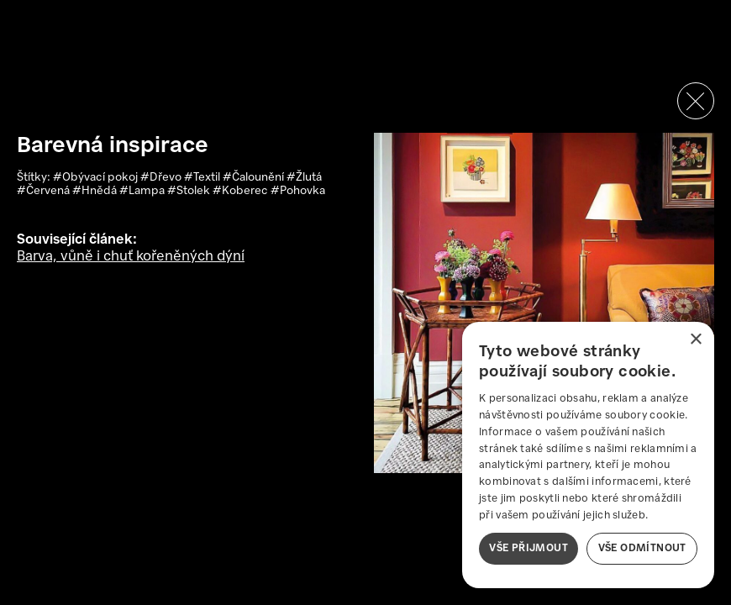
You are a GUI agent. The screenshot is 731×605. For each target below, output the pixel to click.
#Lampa (143, 191)
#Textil (203, 177)
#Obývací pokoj (96, 177)
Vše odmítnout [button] (642, 548)
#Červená (44, 191)
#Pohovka (298, 191)
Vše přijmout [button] (528, 548)
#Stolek (190, 191)
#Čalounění (255, 177)
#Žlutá (304, 177)
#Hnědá (95, 191)
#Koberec (242, 191)
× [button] (695, 340)
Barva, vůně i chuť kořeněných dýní (131, 257)
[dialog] (588, 455)
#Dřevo (162, 177)
